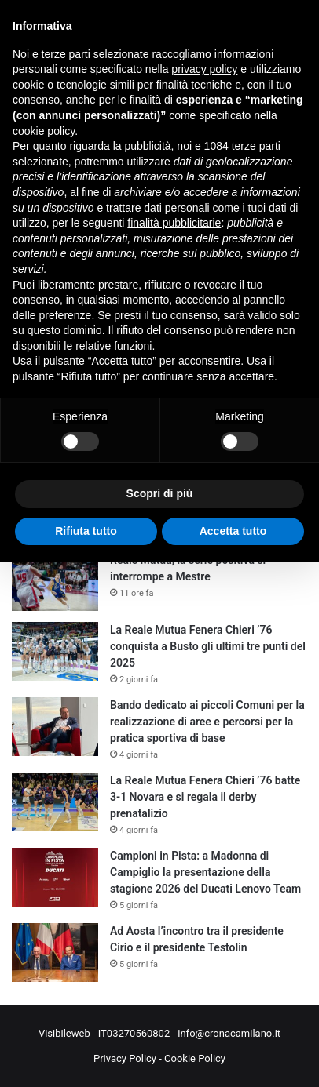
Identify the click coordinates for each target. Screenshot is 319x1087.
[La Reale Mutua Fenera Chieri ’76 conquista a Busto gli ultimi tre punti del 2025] (55, 651)
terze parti (256, 146)
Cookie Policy (195, 1058)
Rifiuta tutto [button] (86, 531)
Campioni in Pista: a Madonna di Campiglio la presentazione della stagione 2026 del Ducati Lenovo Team (205, 872)
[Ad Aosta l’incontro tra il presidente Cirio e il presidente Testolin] (55, 952)
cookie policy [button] (44, 131)
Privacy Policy (125, 1058)
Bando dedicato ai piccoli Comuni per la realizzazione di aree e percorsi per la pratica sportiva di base (207, 721)
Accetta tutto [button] (233, 531)
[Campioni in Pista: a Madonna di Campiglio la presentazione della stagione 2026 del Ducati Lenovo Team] (55, 877)
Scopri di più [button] (159, 493)
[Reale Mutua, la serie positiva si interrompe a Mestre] (55, 581)
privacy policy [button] (204, 69)
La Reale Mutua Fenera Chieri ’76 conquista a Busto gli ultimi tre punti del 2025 (208, 646)
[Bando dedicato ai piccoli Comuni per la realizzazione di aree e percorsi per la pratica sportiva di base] (55, 726)
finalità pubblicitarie (174, 222)
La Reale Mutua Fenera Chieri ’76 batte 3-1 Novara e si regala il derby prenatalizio (205, 797)
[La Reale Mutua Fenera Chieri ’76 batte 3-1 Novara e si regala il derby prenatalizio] (55, 802)
